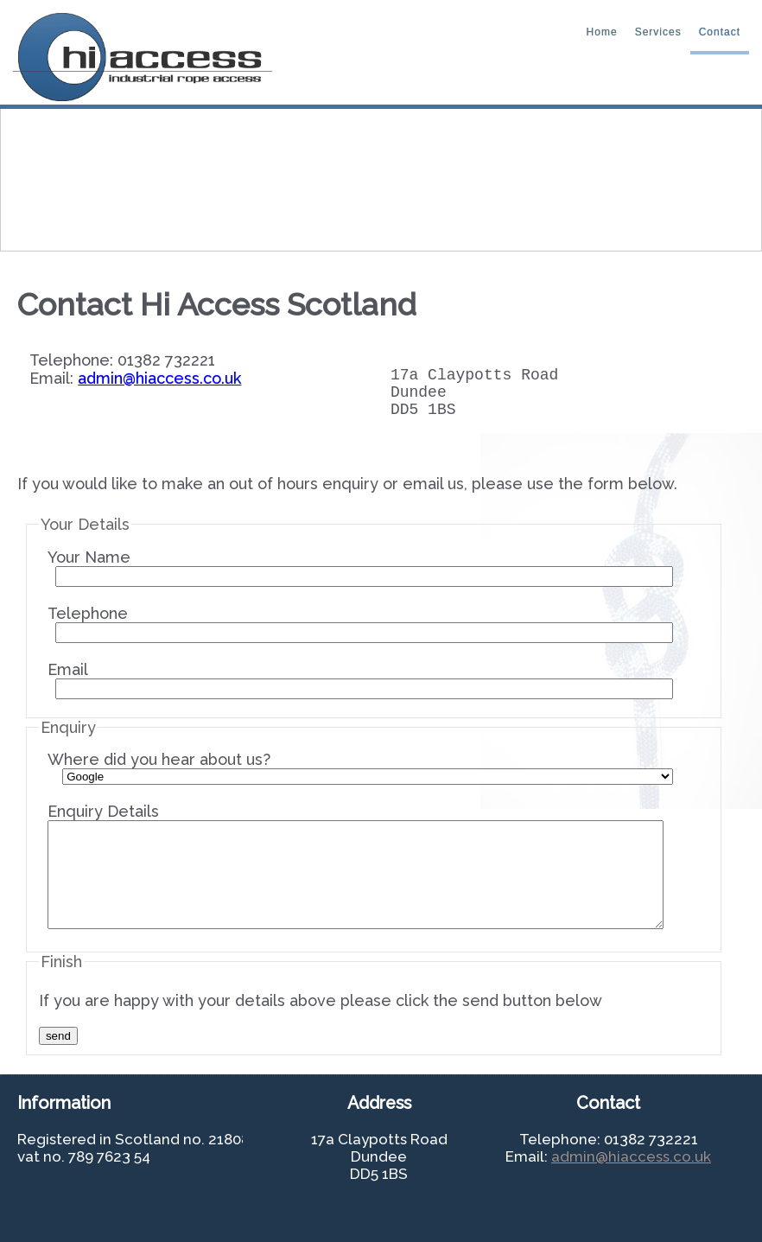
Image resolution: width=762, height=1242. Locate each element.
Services (658, 32)
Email (360, 690)
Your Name (360, 577)
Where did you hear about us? (360, 778)
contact (719, 32)
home (602, 32)
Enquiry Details (356, 875)
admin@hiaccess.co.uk (159, 378)
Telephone (360, 634)
